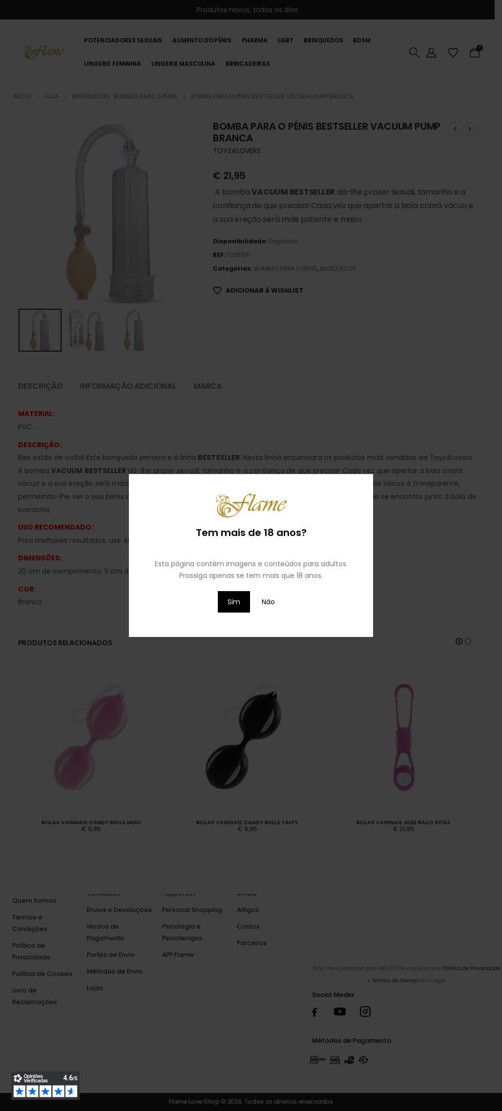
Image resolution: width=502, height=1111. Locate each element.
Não (268, 602)
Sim (234, 602)
